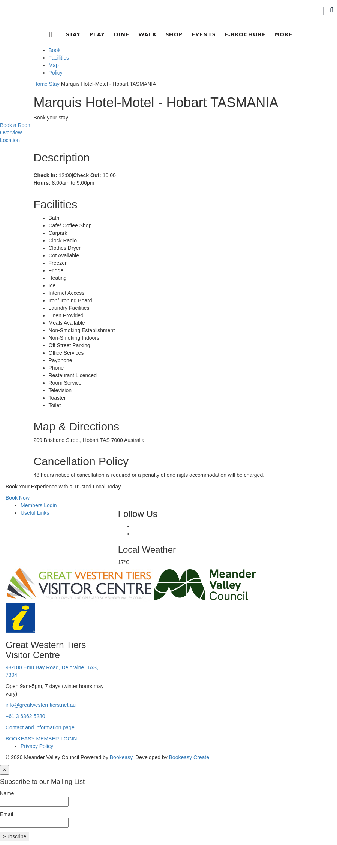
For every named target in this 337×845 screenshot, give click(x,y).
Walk (147, 34)
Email (6, 814)
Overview (11, 133)
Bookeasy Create (189, 757)
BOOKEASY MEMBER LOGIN (41, 739)
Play (97, 34)
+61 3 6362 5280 (25, 716)
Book (55, 50)
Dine (121, 34)
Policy (56, 73)
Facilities (59, 58)
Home (41, 84)
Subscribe (14, 836)
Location (10, 140)
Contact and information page (40, 727)
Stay (73, 34)
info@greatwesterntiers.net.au (41, 705)
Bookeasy (121, 757)
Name (7, 793)
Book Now (18, 498)
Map (54, 65)
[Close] (4, 770)
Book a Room (16, 125)
